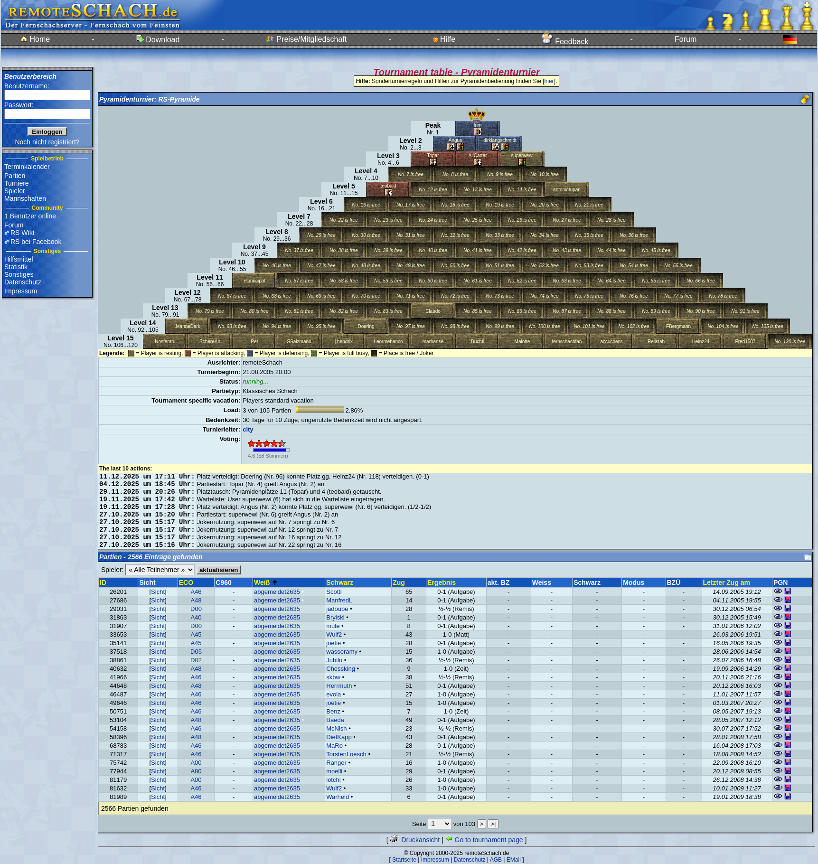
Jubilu (334, 660)
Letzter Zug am (727, 582)
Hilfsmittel (18, 259)
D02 (196, 660)
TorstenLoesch (346, 754)
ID (103, 582)
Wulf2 (334, 634)
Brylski (335, 617)
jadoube (337, 608)
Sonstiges (18, 274)
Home (35, 39)
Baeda (335, 719)
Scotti (334, 591)
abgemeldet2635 (277, 591)
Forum (685, 39)
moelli (334, 771)
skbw (333, 677)
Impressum (20, 291)
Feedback (565, 42)
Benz (333, 711)
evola (333, 694)
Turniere (16, 183)
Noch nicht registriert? (47, 142)
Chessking (340, 668)
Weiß (266, 582)
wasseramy (341, 651)
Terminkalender (27, 166)
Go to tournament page (484, 840)
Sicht (158, 591)
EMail (514, 859)
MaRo (334, 745)
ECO (186, 582)
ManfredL (339, 600)
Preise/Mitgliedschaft (306, 39)
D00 (196, 608)
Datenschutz (22, 282)
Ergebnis (441, 582)
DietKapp (338, 737)
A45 (195, 634)
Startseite (404, 859)
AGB (496, 859)
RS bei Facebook (35, 241)
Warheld (337, 796)
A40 (195, 617)
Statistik (16, 267)
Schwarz (339, 582)
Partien (14, 175)
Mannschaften (25, 198)
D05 (196, 651)
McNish (336, 728)
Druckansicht (415, 840)
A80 (195, 771)
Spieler (14, 191)
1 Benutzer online (30, 216)
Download (158, 40)
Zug (399, 582)
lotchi (333, 779)
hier (549, 81)
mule (332, 625)
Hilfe (444, 39)
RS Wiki (22, 232)
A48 (195, 600)
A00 (195, 762)
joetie (333, 643)
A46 (195, 591)
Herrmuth (339, 685)
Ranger (336, 762)
